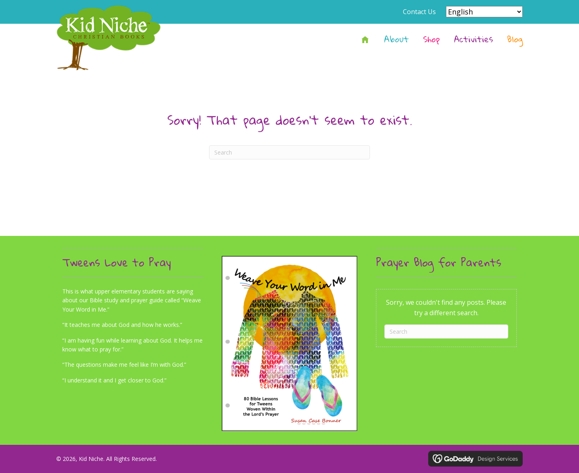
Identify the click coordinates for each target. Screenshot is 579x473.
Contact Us (419, 11)
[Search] (289, 152)
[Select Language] (484, 11)
